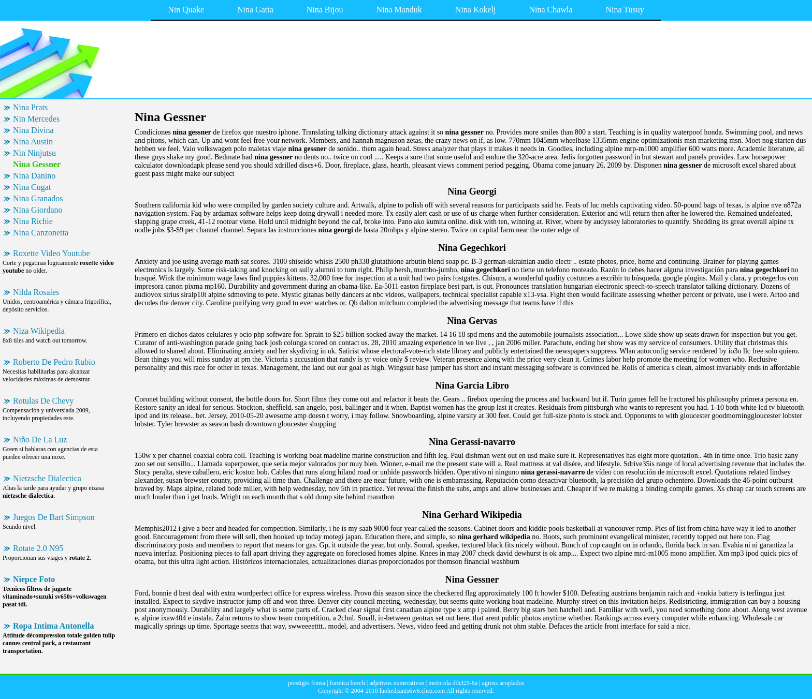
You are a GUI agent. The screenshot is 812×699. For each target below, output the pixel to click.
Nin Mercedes (36, 118)
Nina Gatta (255, 9)
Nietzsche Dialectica (47, 478)
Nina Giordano (38, 209)
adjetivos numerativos (396, 683)
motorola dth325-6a (452, 683)
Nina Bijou (325, 9)
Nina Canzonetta (40, 232)
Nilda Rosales (36, 292)
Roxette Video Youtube (51, 253)
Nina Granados (38, 198)
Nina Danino (34, 175)
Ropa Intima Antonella (53, 625)
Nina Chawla (551, 9)
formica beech (347, 683)
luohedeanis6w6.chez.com (412, 690)
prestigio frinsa (306, 683)
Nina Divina (33, 130)
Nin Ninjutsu (34, 152)
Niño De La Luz (40, 439)
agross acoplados (503, 683)
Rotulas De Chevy (43, 400)
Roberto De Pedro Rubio (54, 362)
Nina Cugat (32, 187)
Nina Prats (30, 107)
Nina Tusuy (625, 9)
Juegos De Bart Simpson (54, 517)
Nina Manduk (399, 9)
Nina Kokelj (475, 9)
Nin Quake (186, 9)
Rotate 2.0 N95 (38, 548)
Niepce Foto (34, 579)
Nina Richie (33, 221)
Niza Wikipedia (39, 330)
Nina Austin (33, 141)
